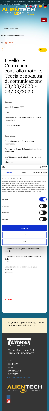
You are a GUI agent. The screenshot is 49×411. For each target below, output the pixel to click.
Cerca (42, 50)
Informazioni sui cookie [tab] (40, 172)
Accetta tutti (24, 228)
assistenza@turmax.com (14, 35)
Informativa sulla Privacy (18, 377)
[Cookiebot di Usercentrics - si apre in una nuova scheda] (35, 167)
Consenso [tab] (9, 172)
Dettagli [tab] (24, 172)
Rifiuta (24, 241)
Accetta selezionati (24, 235)
